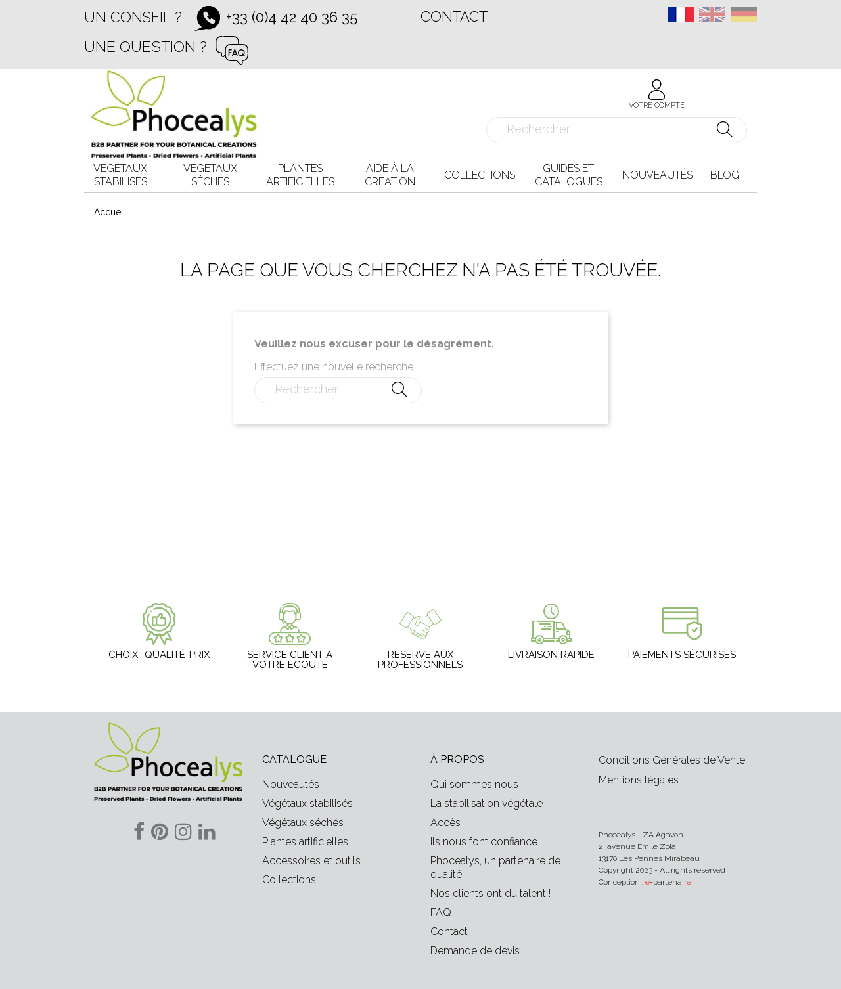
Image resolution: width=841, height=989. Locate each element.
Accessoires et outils (311, 860)
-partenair (668, 882)
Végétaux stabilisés (307, 803)
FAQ (440, 912)
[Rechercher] (616, 130)
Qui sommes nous (474, 784)
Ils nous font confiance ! (486, 841)
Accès (445, 822)
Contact (454, 16)
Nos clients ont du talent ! (490, 893)
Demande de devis (475, 950)
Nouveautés (290, 784)
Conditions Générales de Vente (672, 760)
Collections (289, 879)
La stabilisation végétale (486, 803)
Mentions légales (639, 780)
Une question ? (145, 46)
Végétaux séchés (303, 822)
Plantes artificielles (305, 841)
